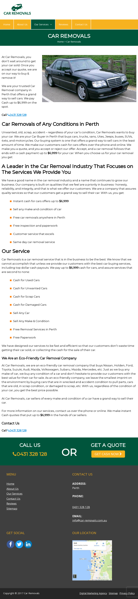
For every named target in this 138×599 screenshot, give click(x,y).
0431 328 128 (16, 115)
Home (6, 24)
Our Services (43, 24)
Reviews (63, 24)
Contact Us (81, 24)
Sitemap (12, 508)
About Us (22, 24)
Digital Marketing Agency (93, 593)
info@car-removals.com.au (89, 520)
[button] (50, 24)
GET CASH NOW (108, 454)
